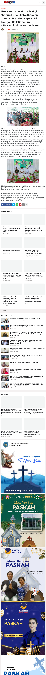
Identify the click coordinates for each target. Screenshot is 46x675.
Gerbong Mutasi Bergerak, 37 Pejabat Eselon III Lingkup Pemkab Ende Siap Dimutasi (25, 319)
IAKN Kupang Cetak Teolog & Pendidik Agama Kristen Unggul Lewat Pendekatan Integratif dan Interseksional (33, 299)
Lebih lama (41, 311)
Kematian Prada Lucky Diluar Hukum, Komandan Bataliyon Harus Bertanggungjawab (11, 432)
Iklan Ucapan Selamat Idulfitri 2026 (11, 251)
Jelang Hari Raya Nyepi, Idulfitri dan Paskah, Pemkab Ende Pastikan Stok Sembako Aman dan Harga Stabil (33, 253)
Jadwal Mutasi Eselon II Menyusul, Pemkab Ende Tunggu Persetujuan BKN (25, 370)
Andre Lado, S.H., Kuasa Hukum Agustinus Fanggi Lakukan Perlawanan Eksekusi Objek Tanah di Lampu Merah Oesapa (34, 411)
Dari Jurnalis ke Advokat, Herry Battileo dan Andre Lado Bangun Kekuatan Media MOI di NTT (34, 229)
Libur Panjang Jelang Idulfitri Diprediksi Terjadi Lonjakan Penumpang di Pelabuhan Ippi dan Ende (34, 276)
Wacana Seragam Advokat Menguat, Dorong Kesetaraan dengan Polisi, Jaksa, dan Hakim (11, 229)
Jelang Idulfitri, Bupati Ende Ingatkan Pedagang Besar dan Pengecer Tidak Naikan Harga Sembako (12, 276)
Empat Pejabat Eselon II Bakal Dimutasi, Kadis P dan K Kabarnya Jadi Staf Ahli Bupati (27, 349)
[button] (2, 2)
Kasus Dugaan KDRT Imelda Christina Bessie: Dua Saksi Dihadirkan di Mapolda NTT (32, 432)
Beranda (3, 8)
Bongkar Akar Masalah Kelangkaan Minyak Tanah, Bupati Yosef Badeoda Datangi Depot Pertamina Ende (27, 376)
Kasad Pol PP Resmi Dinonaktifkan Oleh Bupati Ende (24, 362)
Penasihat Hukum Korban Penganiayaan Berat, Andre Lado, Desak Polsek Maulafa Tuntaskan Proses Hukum (11, 411)
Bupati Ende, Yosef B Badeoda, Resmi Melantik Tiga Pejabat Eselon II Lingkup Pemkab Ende (26, 356)
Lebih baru (5, 311)
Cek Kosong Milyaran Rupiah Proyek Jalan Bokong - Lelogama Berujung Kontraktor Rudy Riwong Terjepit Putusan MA (11, 300)
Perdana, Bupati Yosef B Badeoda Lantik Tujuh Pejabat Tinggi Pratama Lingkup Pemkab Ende (26, 326)
